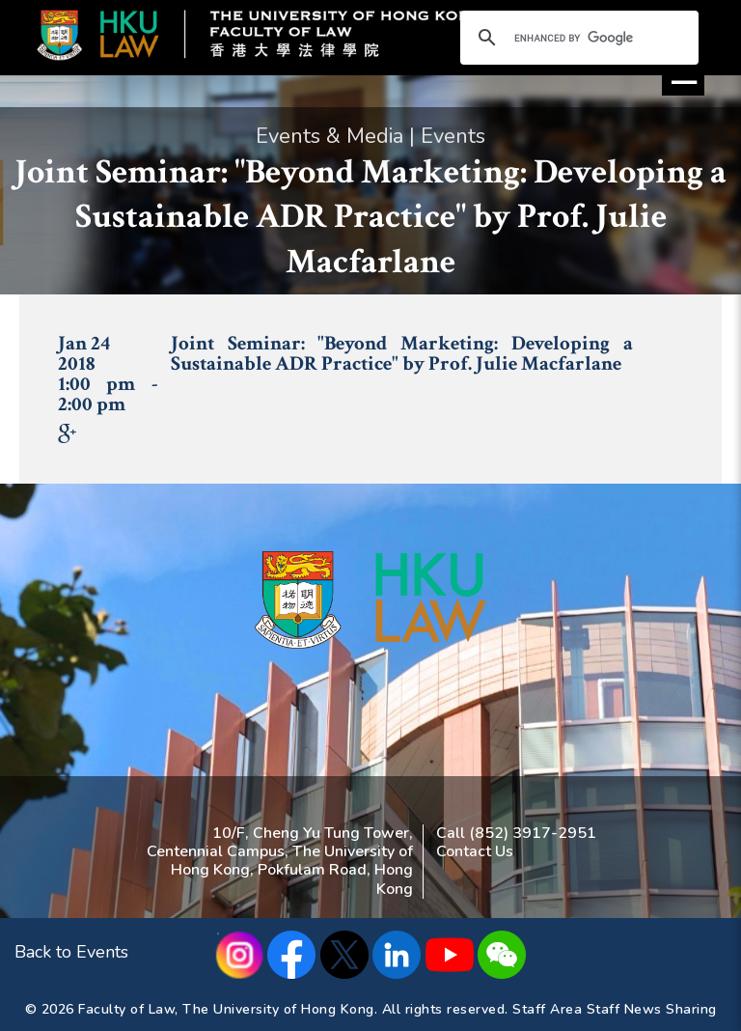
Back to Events (71, 951)
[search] (576, 38)
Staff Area (547, 1009)
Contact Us (474, 851)
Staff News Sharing (652, 1009)
